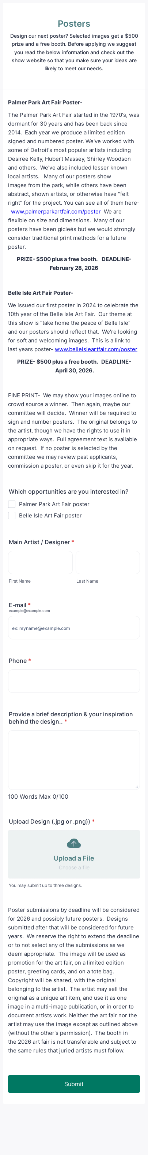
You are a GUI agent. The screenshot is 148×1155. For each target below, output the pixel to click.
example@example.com (29, 610)
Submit (74, 1084)
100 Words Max (29, 796)
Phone (20, 660)
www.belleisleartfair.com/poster (96, 349)
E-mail (20, 605)
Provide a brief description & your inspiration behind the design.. (71, 717)
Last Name (87, 581)
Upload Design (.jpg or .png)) (52, 821)
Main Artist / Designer (41, 542)
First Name (20, 581)
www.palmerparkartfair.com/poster (56, 211)
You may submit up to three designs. (45, 885)
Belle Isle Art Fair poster (50, 515)
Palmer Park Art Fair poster (54, 504)
